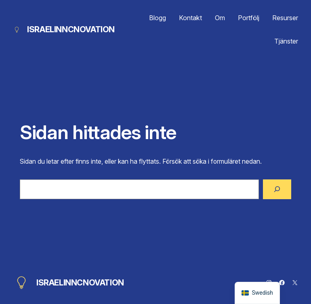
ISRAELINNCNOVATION (71, 29)
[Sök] (277, 189)
